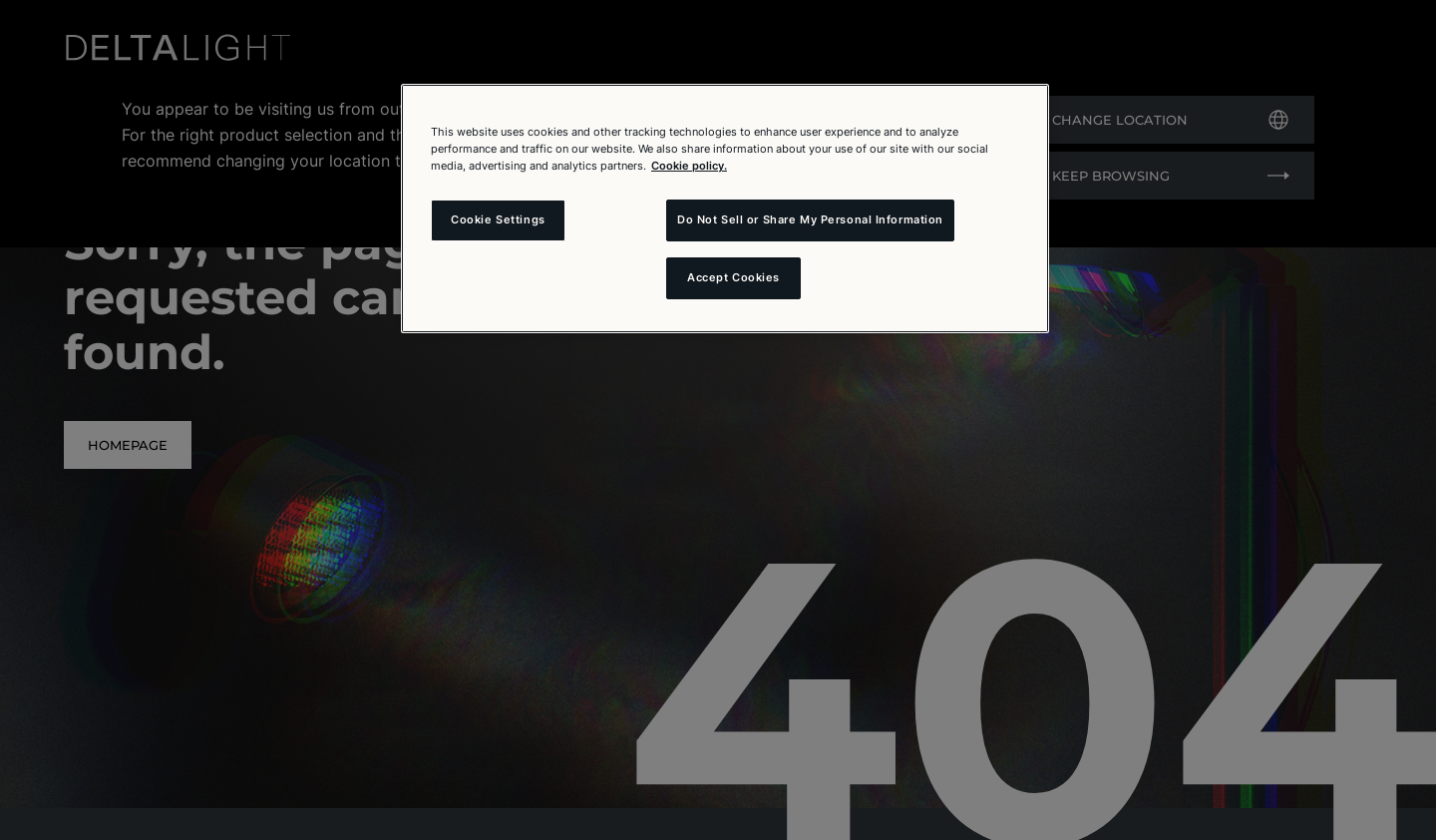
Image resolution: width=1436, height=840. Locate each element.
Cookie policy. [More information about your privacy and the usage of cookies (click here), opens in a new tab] (689, 166)
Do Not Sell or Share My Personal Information (810, 219)
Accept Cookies (733, 277)
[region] (725, 208)
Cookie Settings (498, 219)
